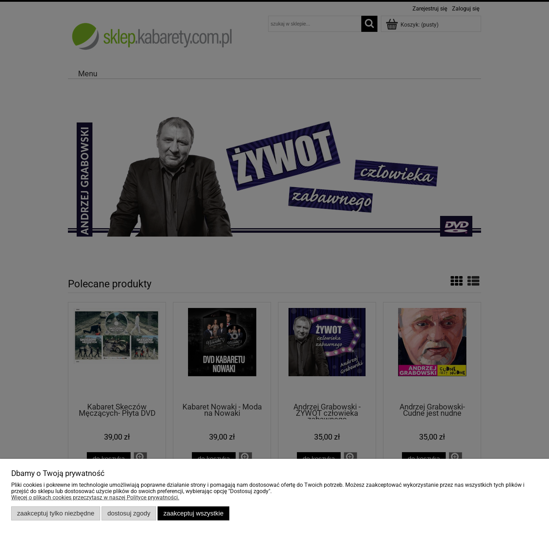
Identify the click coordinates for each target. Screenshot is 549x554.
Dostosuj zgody (129, 513)
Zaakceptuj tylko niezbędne (56, 513)
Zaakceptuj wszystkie (194, 513)
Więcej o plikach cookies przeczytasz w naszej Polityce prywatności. (95, 497)
